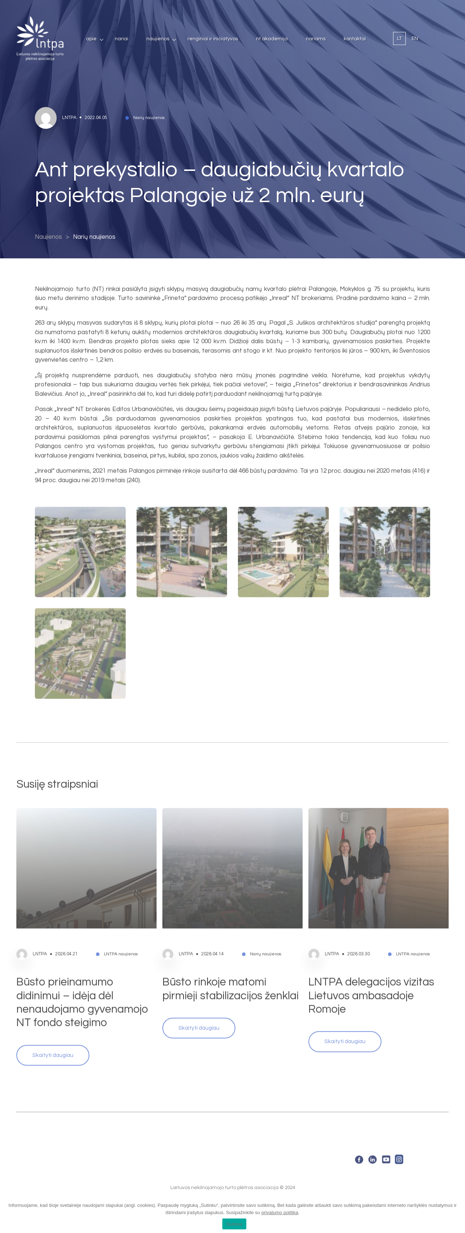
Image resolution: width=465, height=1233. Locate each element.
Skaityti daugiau (52, 1042)
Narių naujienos (94, 237)
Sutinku (234, 1224)
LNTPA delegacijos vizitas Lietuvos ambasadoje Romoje (371, 982)
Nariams (316, 38)
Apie (91, 38)
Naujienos (157, 38)
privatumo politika (279, 1212)
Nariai (121, 38)
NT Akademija (272, 38)
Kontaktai (355, 38)
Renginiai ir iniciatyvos (212, 38)
